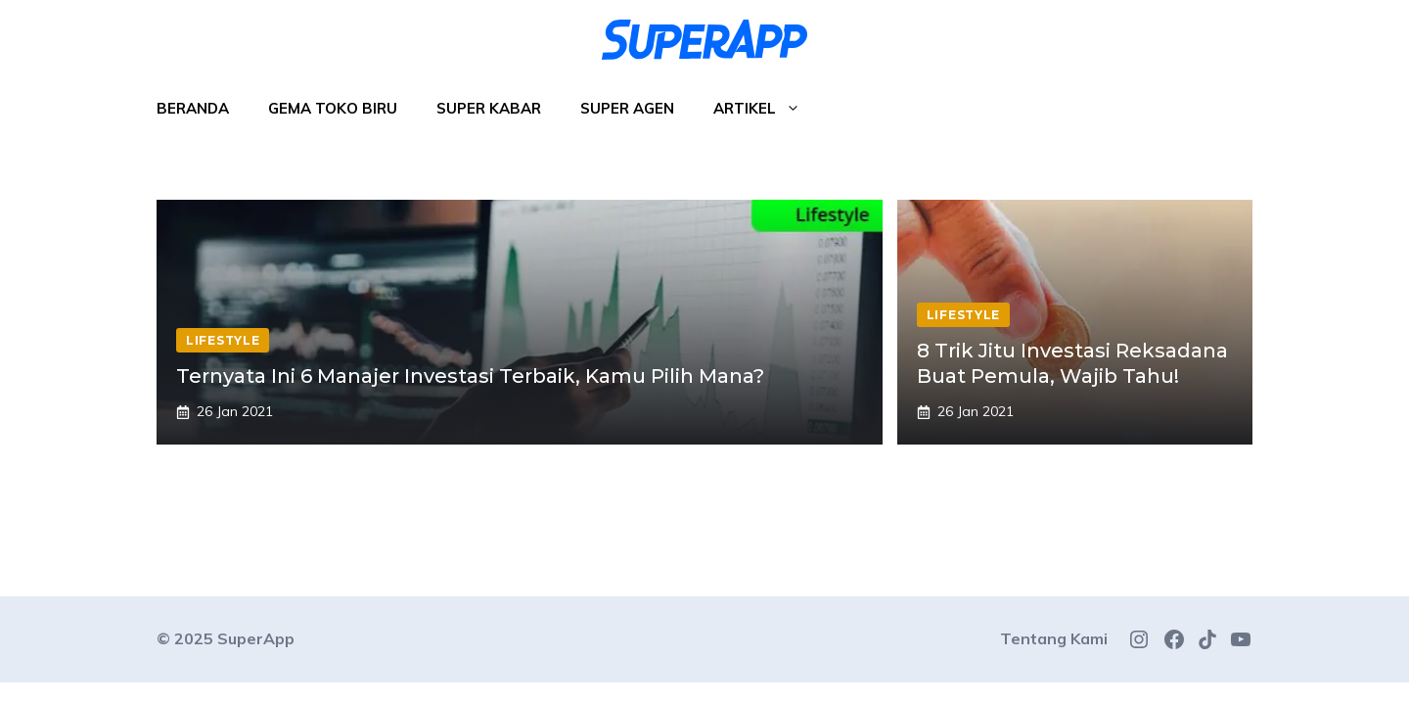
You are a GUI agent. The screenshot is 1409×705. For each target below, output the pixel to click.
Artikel (766, 108)
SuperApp (256, 638)
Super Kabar (488, 108)
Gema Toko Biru (332, 108)
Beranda (193, 108)
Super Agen (627, 108)
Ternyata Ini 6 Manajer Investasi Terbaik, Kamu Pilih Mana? (470, 376)
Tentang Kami (1054, 638)
